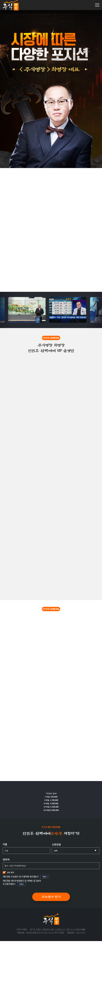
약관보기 (44, 876)
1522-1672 (90, 5)
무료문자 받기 (51, 896)
